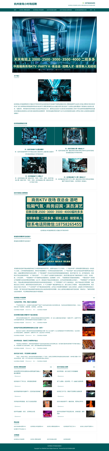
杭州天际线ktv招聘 (51, 10)
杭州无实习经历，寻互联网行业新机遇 (25, 353)
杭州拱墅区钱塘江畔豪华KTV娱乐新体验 (26, 315)
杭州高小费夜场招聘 (25, 10)
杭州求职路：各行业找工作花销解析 (67, 371)
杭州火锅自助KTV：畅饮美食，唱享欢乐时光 (70, 401)
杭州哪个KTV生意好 (20, 429)
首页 (15, 10)
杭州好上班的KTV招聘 (86, 426)
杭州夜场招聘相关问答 (81, 10)
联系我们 (16, 13)
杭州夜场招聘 (67, 439)
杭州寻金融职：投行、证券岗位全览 (24, 411)
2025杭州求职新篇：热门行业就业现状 (25, 401)
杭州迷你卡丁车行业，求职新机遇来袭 (25, 381)
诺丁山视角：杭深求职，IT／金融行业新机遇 (70, 381)
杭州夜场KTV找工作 (70, 426)
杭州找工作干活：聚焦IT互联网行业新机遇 (69, 391)
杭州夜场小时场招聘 (38, 10)
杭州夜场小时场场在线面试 (54, 446)
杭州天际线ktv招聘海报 (66, 10)
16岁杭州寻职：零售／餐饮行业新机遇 (25, 302)
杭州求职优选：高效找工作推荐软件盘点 (26, 340)
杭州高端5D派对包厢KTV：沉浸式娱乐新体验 (27, 391)
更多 (94, 297)
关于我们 (92, 10)
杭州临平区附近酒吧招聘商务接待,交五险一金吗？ (28, 328)
